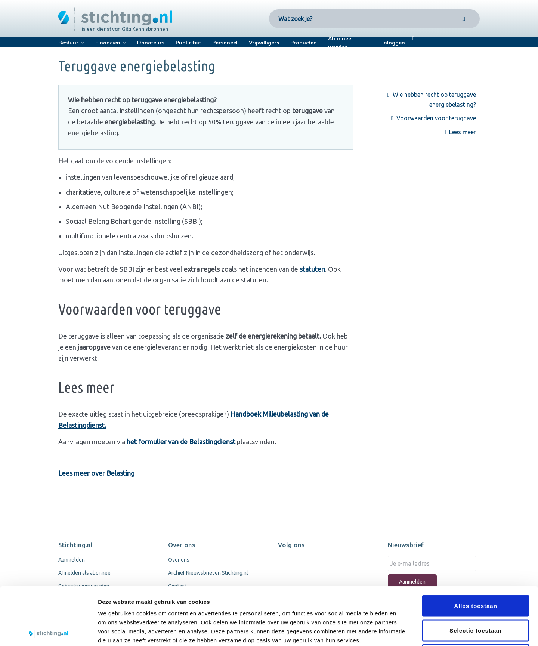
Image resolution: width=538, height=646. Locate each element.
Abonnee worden (339, 42)
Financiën (107, 42)
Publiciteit (188, 42)
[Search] (464, 18)
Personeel (225, 42)
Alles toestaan (475, 548)
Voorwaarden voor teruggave (437, 118)
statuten (312, 269)
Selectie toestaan (475, 572)
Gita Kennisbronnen (145, 29)
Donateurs (150, 42)
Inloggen (393, 42)
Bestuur (68, 42)
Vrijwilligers (264, 42)
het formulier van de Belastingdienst (181, 441)
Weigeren (475, 597)
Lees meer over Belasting (96, 473)
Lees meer (463, 132)
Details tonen (403, 631)
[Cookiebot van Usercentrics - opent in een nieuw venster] (48, 631)
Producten (303, 42)
